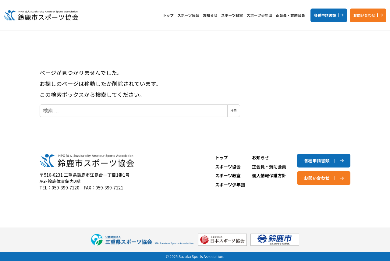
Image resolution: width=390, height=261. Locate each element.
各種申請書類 (325, 15)
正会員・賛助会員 (269, 167)
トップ (221, 157)
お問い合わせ (364, 15)
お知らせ (260, 157)
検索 (234, 110)
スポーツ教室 (228, 175)
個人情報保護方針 (269, 175)
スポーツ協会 (228, 167)
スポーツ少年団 (230, 185)
